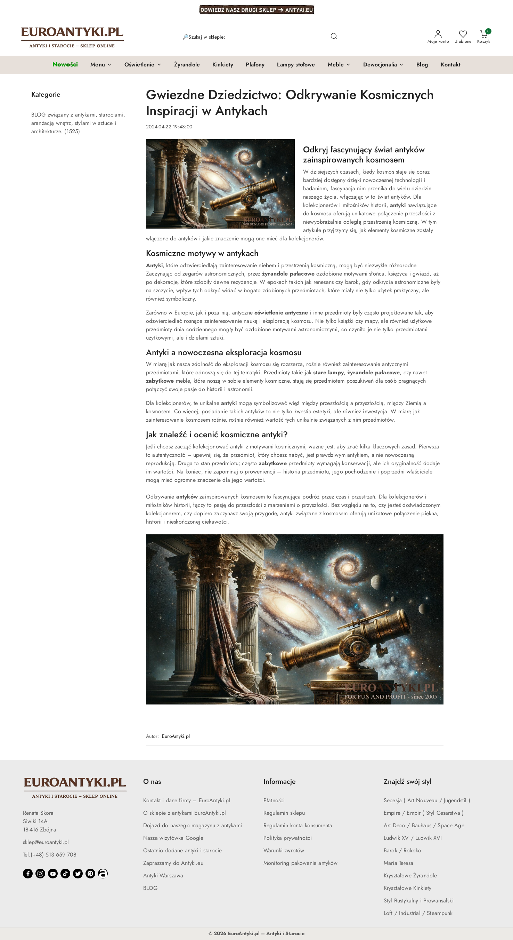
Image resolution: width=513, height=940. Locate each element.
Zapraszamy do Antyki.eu (173, 863)
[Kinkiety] (223, 65)
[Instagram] (40, 873)
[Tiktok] (65, 873)
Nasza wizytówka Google (173, 838)
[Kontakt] (450, 65)
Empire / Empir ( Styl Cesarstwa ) (424, 813)
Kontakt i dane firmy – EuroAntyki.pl (186, 800)
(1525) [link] (72, 131)
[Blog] (422, 65)
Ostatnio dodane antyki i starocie (182, 850)
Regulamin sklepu (284, 813)
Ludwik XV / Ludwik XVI (413, 838)
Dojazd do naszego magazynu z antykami (192, 825)
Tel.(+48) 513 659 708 (49, 855)
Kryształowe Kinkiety (407, 888)
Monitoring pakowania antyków (300, 863)
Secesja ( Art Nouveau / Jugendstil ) (427, 800)
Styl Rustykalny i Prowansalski (419, 901)
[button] (101, 65)
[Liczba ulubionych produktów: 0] (463, 37)
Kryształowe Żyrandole (410, 875)
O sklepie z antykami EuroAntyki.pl (184, 813)
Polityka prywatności (287, 838)
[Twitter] (78, 873)
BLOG (150, 888)
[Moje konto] (438, 37)
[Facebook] (28, 873)
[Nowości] (65, 65)
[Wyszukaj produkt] (260, 37)
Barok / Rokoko (402, 850)
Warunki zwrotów (283, 850)
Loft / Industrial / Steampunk (418, 913)
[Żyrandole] (187, 65)
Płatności (274, 800)
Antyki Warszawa (163, 875)
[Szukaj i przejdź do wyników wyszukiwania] (334, 37)
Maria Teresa (398, 863)
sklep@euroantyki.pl (46, 842)
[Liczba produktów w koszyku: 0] (483, 37)
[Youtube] (53, 873)
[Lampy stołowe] (296, 65)
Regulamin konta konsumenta (297, 825)
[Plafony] (255, 65)
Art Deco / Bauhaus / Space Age (424, 825)
